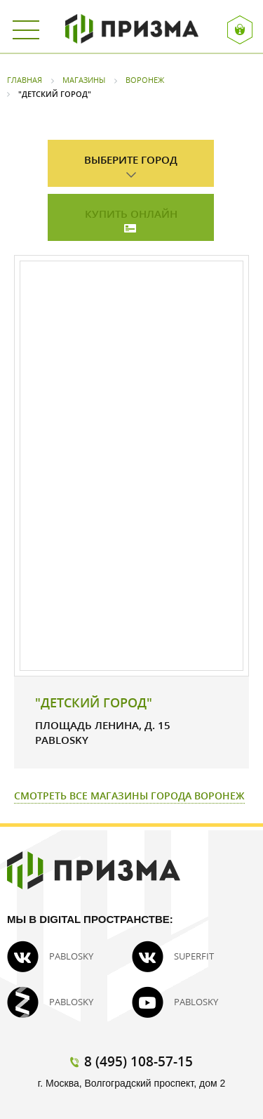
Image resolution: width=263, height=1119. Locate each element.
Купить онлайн (131, 214)
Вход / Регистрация (240, 29)
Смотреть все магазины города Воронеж (129, 795)
